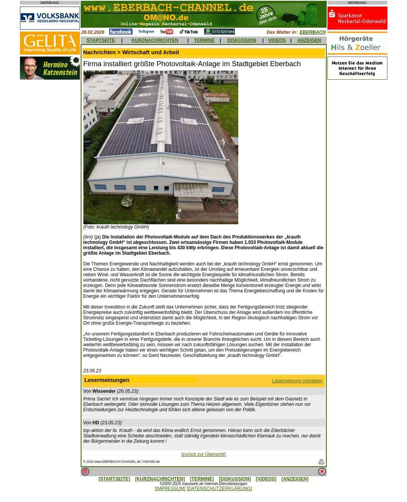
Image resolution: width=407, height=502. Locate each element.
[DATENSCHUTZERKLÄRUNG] (219, 488)
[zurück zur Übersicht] (203, 454)
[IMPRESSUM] (170, 488)
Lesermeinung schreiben (297, 381)
